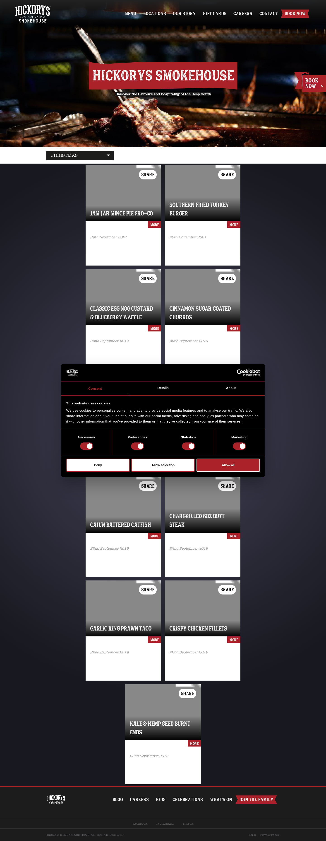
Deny (98, 465)
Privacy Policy (269, 834)
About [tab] (231, 388)
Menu (129, 13)
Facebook (140, 823)
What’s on (221, 799)
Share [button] (148, 174)
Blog (117, 799)
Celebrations (187, 799)
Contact (268, 13)
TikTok (188, 823)
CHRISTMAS (64, 155)
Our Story (184, 13)
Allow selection (163, 465)
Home (33, 6)
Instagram (165, 823)
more (154, 224)
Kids (160, 799)
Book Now (295, 13)
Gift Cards (214, 13)
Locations (154, 13)
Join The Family (256, 799)
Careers (242, 13)
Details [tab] (163, 388)
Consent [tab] (95, 388)
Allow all (228, 465)
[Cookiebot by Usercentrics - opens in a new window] (240, 372)
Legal (252, 834)
